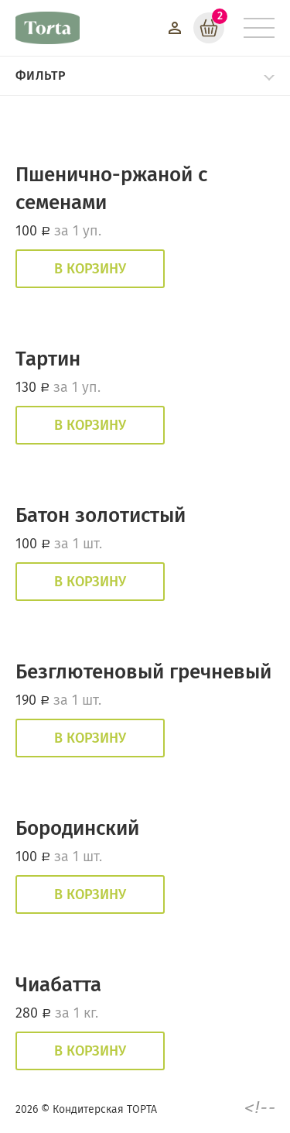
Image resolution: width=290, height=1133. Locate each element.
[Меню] (259, 28)
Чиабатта (58, 985)
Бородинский (77, 828)
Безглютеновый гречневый (143, 672)
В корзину (90, 268)
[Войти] (174, 27)
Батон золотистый (100, 515)
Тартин (47, 359)
